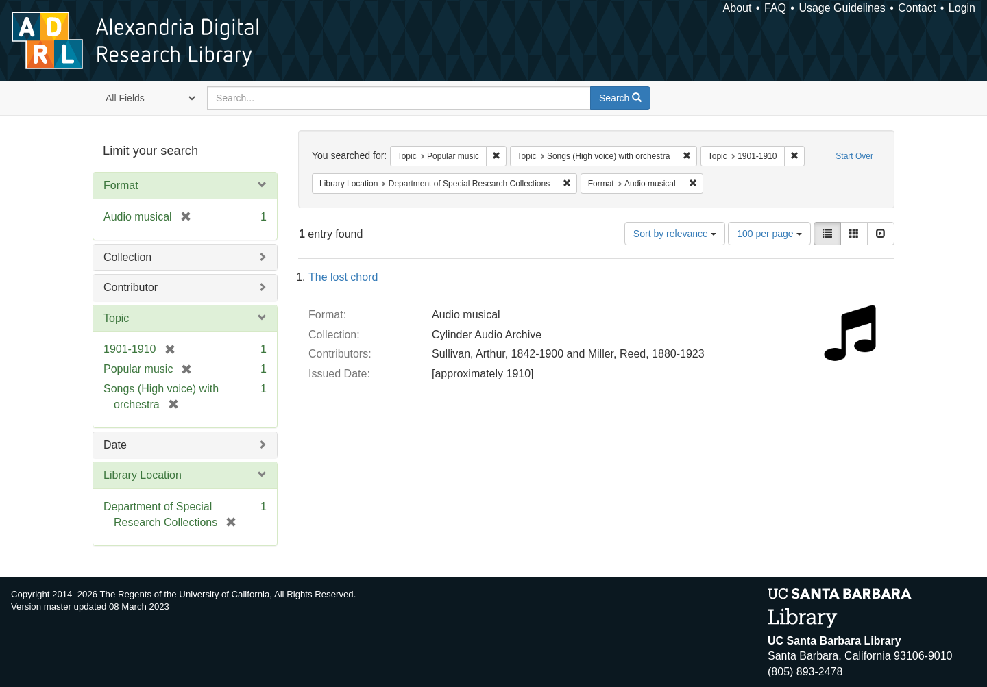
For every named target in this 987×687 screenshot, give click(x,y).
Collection (127, 257)
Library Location (142, 475)
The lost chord (343, 277)
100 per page (769, 233)
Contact (917, 8)
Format (120, 185)
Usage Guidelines (842, 8)
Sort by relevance (674, 233)
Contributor (130, 287)
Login (962, 8)
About (737, 8)
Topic (116, 318)
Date (115, 445)
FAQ (775, 8)
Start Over (854, 156)
